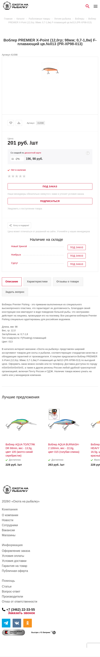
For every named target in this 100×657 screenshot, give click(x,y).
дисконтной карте (32, 153)
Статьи (6, 586)
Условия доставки (14, 560)
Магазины (8, 535)
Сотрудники (10, 525)
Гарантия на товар (14, 565)
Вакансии (8, 530)
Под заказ (76, 247)
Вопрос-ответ (11, 591)
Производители (12, 596)
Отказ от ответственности (19, 601)
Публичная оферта (15, 570)
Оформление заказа (16, 550)
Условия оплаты (13, 555)
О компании (10, 515)
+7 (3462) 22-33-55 (20, 609)
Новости (7, 520)
